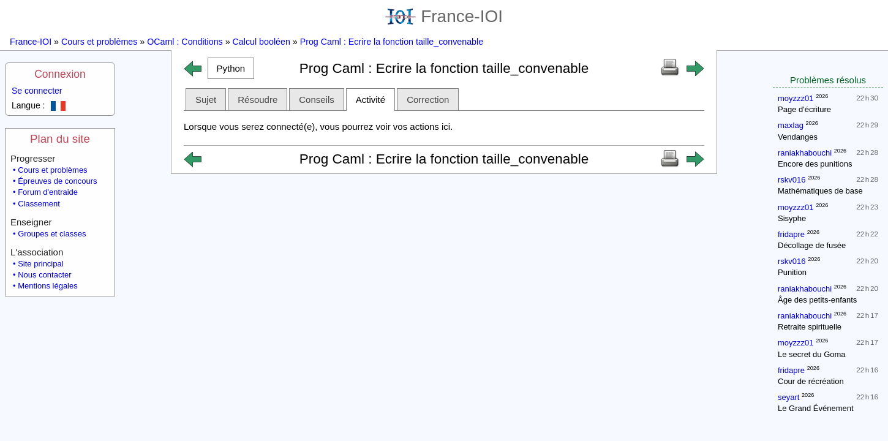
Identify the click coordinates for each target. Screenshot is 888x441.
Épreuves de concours (57, 181)
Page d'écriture (804, 109)
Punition (792, 272)
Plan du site (60, 138)
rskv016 (792, 179)
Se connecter (37, 91)
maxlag (790, 125)
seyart (788, 397)
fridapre (791, 234)
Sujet (205, 99)
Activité (370, 99)
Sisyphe (792, 218)
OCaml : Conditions (185, 42)
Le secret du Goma (812, 354)
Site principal (40, 263)
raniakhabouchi (805, 152)
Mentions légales (48, 285)
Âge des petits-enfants (817, 299)
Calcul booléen (261, 42)
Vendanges (798, 136)
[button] (231, 68)
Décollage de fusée (812, 245)
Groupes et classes (52, 233)
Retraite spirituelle (809, 326)
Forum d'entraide (48, 192)
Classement (39, 203)
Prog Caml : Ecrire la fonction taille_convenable (391, 42)
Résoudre (257, 99)
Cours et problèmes (99, 42)
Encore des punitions (815, 163)
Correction (428, 99)
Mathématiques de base (820, 190)
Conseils (316, 99)
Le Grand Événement (816, 408)
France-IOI (444, 16)
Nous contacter (44, 274)
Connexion (60, 74)
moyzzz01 (796, 98)
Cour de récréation (811, 381)
